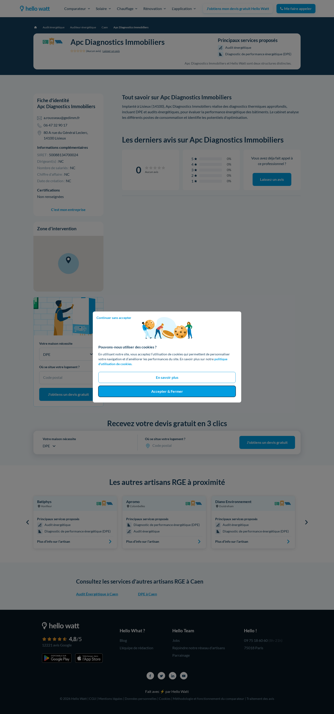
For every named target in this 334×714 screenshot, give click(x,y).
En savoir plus (167, 377)
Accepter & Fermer (167, 391)
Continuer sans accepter (113, 318)
